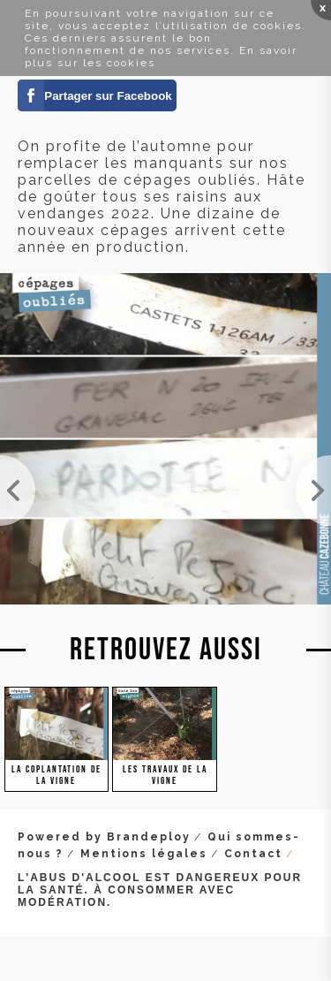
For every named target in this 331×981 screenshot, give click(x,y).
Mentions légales (143, 854)
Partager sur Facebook (107, 96)
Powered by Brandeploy (104, 837)
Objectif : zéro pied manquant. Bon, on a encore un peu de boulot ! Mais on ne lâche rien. (17, 490)
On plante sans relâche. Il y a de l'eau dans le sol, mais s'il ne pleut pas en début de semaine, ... (313, 490)
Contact (253, 854)
